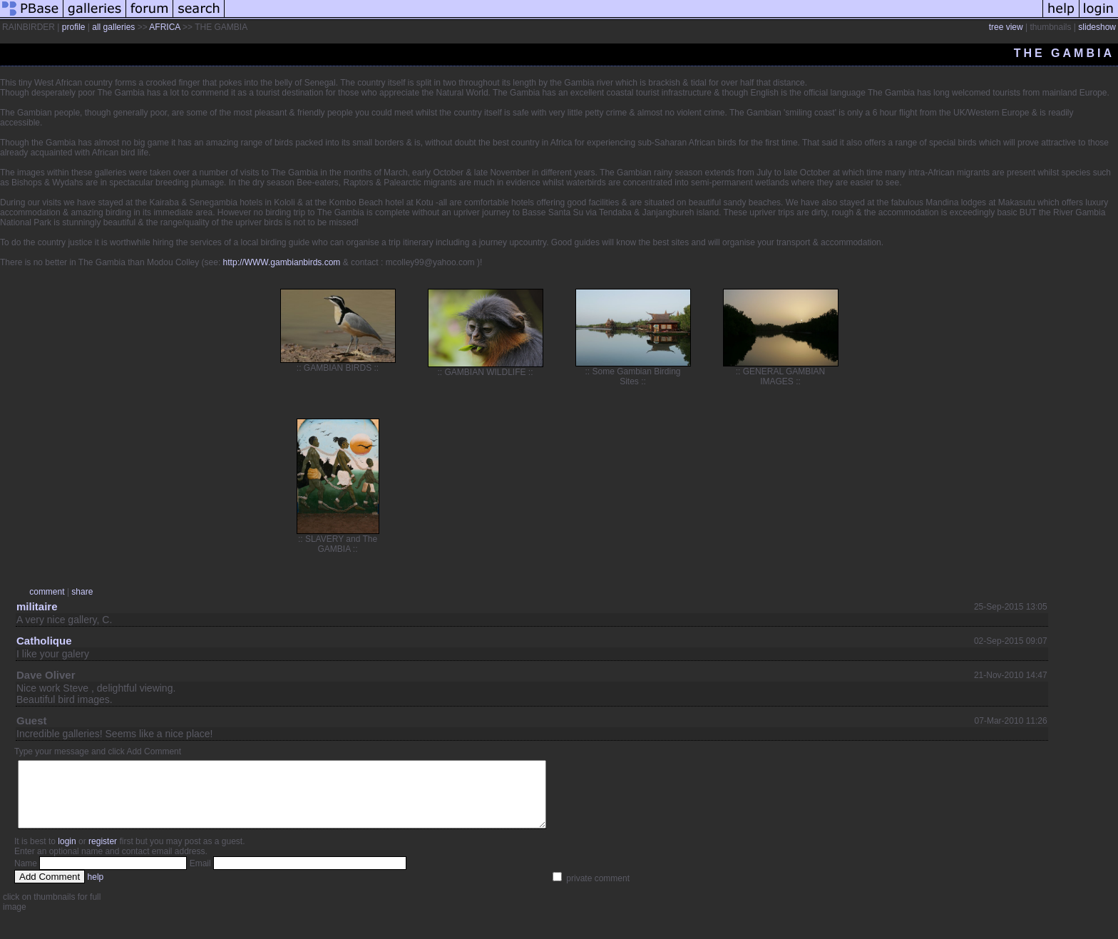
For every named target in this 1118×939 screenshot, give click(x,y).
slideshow (1097, 27)
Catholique (44, 641)
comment (46, 592)
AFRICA (164, 27)
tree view (1006, 27)
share (82, 592)
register (102, 854)
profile (74, 27)
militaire (37, 606)
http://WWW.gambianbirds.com (282, 262)
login (67, 854)
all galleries (113, 27)
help (96, 890)
